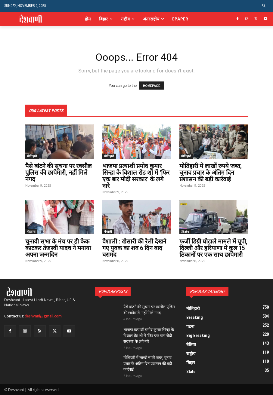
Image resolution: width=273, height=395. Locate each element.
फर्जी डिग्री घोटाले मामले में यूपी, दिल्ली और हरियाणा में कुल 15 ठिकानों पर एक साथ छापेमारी (213, 248)
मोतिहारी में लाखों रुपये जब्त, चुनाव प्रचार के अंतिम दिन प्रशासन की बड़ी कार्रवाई (210, 172)
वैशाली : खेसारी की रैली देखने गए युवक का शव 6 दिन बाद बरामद (134, 248)
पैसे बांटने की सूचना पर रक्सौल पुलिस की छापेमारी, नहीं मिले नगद (58, 172)
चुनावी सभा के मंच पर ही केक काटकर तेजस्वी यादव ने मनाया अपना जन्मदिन (58, 248)
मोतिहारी (32, 156)
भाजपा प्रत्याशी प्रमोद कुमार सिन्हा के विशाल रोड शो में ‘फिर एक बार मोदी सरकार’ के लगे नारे (135, 175)
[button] (264, 6)
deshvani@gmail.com (43, 316)
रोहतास (31, 231)
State (185, 231)
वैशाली (108, 231)
